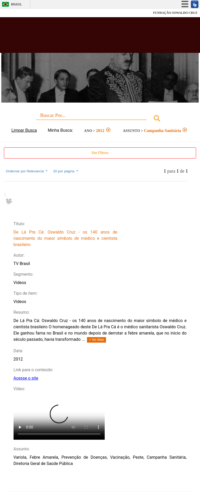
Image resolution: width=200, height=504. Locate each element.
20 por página (66, 171)
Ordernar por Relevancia (27, 171)
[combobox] (100, 119)
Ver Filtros (100, 153)
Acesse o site (26, 378)
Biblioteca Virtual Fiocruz (87, 37)
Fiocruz (15, 13)
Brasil (16, 4)
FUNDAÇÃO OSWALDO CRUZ (175, 13)
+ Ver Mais (96, 340)
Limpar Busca (24, 130)
